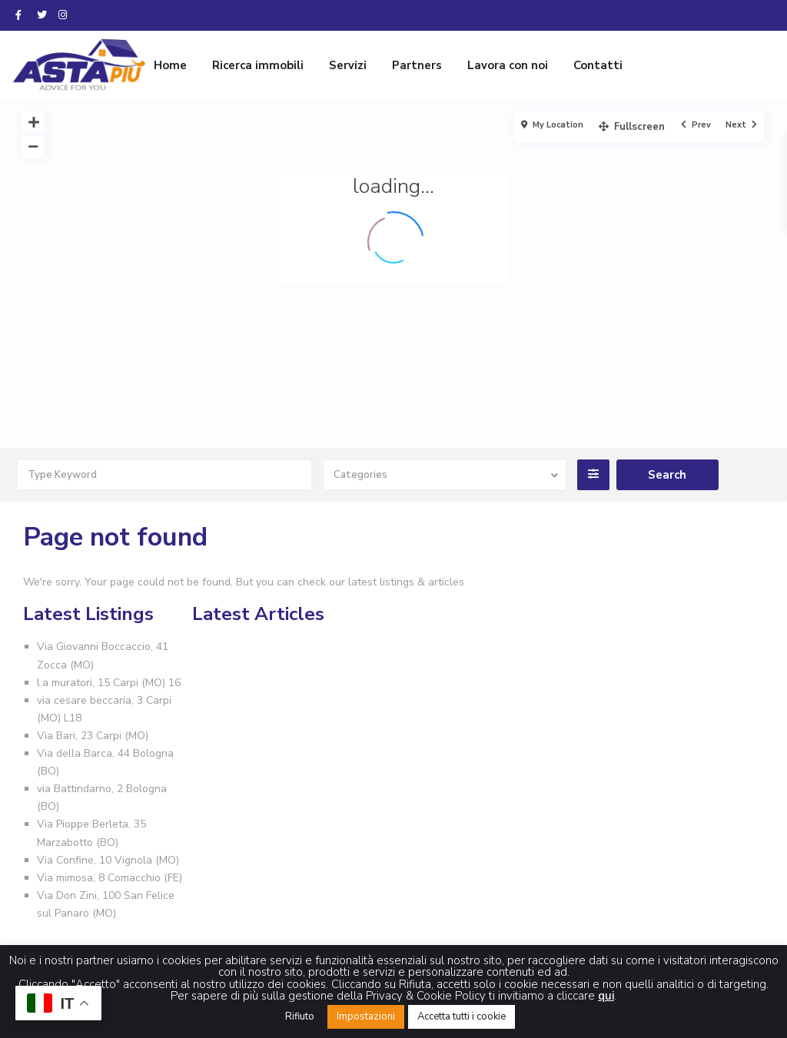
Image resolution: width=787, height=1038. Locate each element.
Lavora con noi (507, 65)
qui (606, 995)
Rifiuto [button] (299, 1016)
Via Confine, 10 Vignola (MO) (108, 860)
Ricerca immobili (258, 65)
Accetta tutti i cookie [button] (461, 1016)
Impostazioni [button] (366, 1016)
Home (170, 65)
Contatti (598, 65)
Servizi (348, 65)
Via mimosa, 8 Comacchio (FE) (109, 878)
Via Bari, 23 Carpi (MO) (92, 735)
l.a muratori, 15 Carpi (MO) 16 (109, 682)
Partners (417, 65)
